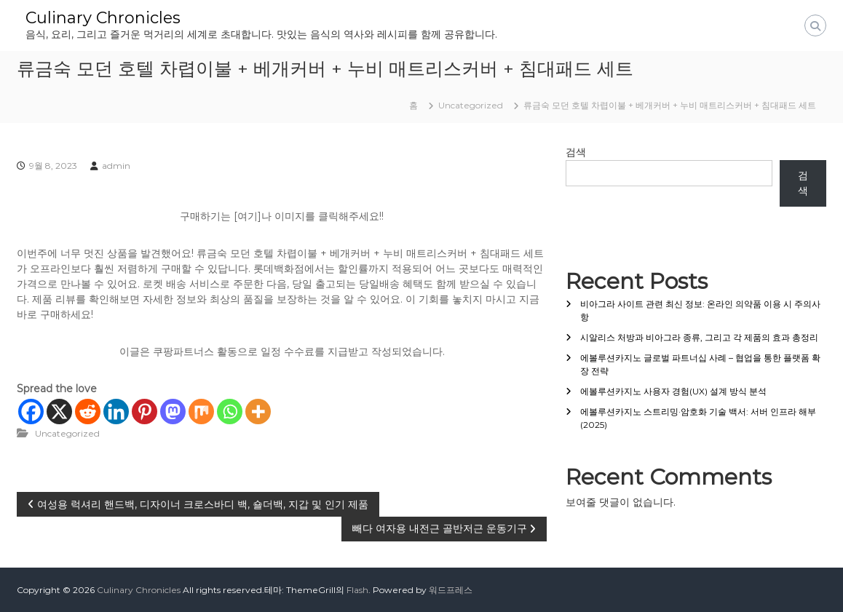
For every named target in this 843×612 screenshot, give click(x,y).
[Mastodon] (173, 411)
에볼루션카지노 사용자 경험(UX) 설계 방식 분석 (673, 391)
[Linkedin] (116, 411)
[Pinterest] (144, 411)
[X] (59, 411)
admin (116, 165)
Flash (357, 589)
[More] (258, 411)
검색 (576, 152)
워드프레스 (450, 589)
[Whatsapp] (229, 411)
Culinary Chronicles (103, 18)
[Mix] (201, 411)
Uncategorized (470, 105)
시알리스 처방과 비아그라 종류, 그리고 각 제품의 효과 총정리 (699, 337)
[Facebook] (31, 411)
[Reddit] (87, 411)
